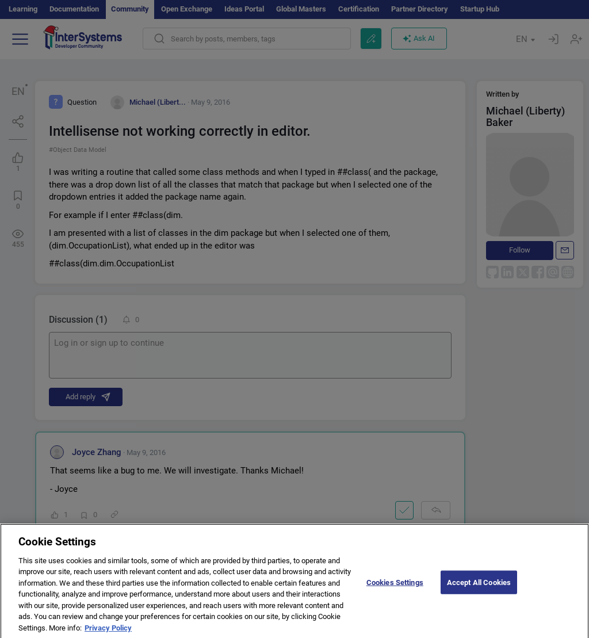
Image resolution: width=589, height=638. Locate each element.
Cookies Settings (394, 588)
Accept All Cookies (479, 588)
